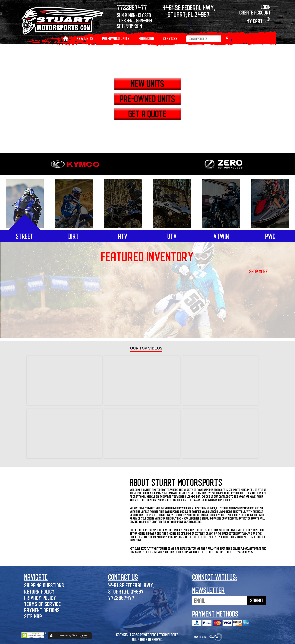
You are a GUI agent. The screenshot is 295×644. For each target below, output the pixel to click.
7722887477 (121, 597)
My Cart (257, 21)
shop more (258, 271)
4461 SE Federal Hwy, (131, 585)
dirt (73, 236)
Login (266, 7)
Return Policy (39, 591)
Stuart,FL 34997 (126, 591)
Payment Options (42, 610)
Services (170, 38)
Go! (227, 37)
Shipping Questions (44, 585)
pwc (270, 236)
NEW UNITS (85, 38)
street (24, 236)
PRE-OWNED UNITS (116, 38)
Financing (146, 38)
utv (172, 236)
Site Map (33, 616)
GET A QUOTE (147, 113)
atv (123, 236)
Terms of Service (42, 604)
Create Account (255, 12)
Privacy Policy (40, 597)
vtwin (221, 236)
